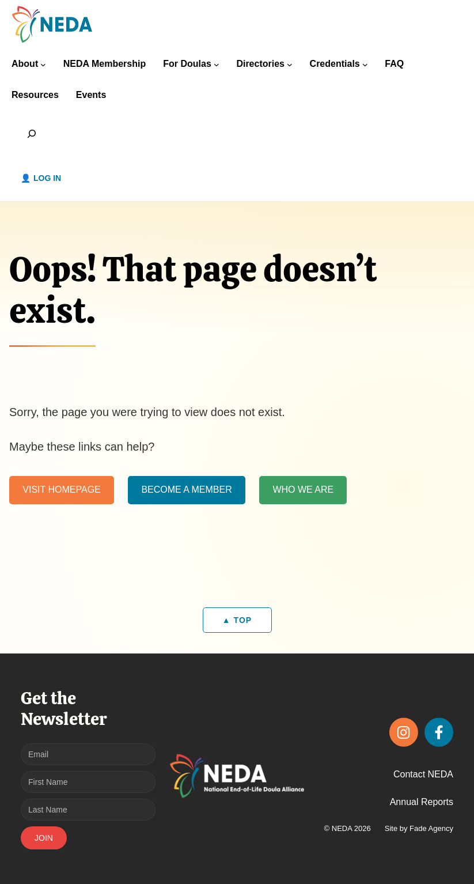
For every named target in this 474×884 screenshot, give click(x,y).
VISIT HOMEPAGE (61, 489)
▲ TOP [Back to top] (237, 620)
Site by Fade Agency (419, 828)
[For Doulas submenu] (216, 64)
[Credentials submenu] (365, 64)
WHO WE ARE (302, 489)
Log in (47, 178)
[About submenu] (43, 64)
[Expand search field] (32, 133)
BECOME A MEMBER (186, 489)
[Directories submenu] (290, 64)
